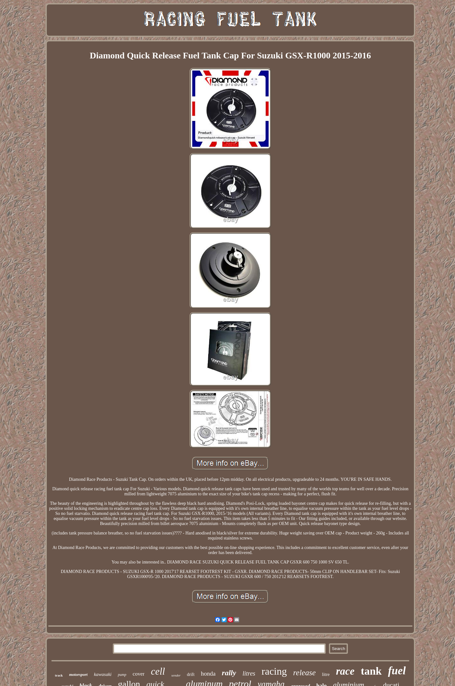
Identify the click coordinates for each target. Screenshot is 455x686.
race (345, 671)
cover (139, 674)
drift (191, 674)
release (304, 672)
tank (371, 671)
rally (229, 673)
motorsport (78, 674)
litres (248, 673)
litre (326, 674)
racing (274, 671)
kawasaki (103, 674)
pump (122, 674)
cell (158, 671)
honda (208, 673)
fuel (397, 671)
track (59, 675)
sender (175, 675)
